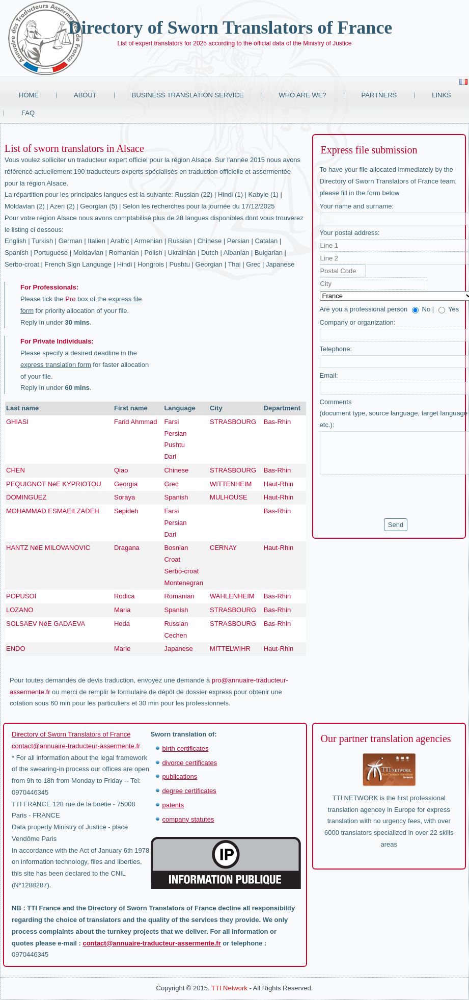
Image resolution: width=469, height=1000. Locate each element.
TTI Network (229, 988)
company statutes (188, 819)
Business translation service (188, 95)
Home (29, 95)
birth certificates (185, 748)
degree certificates (189, 791)
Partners (379, 95)
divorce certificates (189, 763)
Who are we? (302, 95)
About (85, 95)
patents (173, 805)
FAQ (28, 113)
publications (180, 776)
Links (441, 95)
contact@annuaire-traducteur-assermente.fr (76, 746)
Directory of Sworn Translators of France (230, 27)
